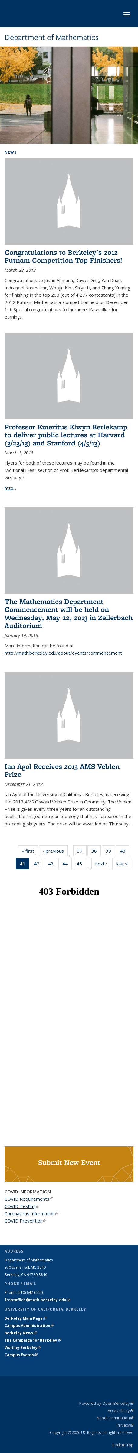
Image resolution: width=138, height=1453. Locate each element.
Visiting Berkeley (23, 1347)
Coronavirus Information (31, 1213)
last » (123, 863)
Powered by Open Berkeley (106, 1403)
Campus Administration (29, 1325)
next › (103, 863)
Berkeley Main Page (25, 1318)
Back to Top (122, 1445)
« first (30, 851)
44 (67, 864)
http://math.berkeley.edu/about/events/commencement (63, 653)
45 (81, 864)
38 (96, 852)
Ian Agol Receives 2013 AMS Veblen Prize (62, 770)
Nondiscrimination (115, 1418)
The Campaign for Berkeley (33, 1340)
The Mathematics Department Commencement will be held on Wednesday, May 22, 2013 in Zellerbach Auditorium (69, 613)
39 (110, 852)
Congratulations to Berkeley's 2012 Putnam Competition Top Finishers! (63, 256)
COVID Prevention (25, 1221)
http (9, 488)
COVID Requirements (29, 1199)
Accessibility (120, 1410)
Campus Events (21, 1354)
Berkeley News (21, 1332)
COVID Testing (22, 1206)
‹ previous (55, 851)
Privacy (125, 1425)
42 (38, 864)
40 (124, 852)
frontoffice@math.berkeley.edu (37, 1299)
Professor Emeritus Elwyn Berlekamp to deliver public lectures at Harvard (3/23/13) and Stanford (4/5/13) (66, 435)
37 (82, 852)
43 (53, 864)
